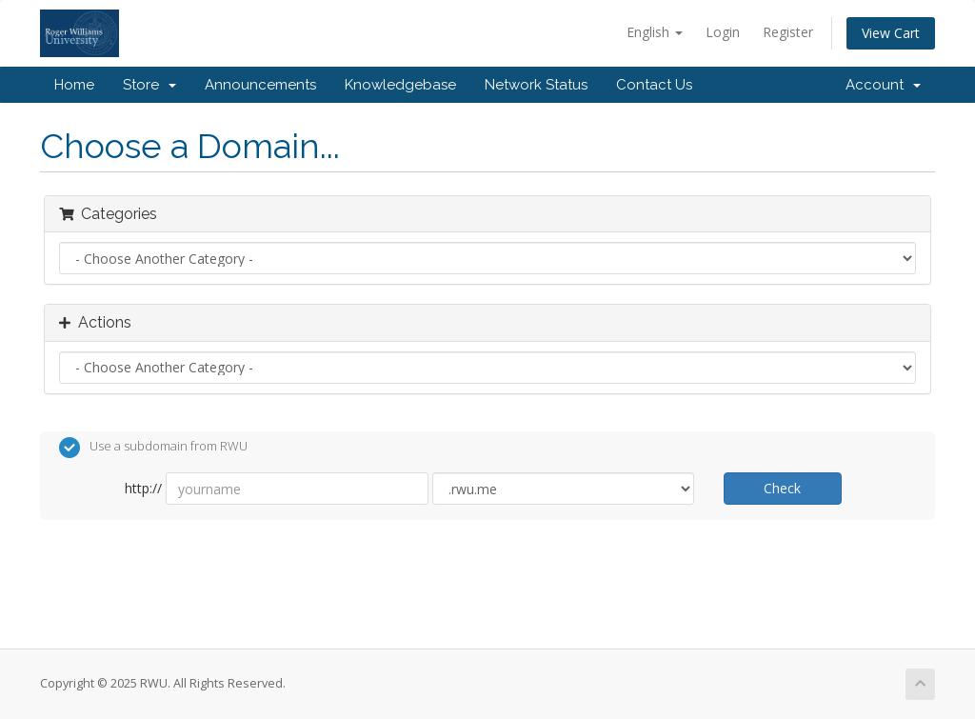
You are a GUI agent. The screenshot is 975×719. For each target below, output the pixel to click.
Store (149, 84)
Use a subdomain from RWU (153, 447)
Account (883, 84)
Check (782, 488)
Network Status (536, 84)
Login (723, 32)
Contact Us (654, 84)
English (655, 32)
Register (788, 32)
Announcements (260, 84)
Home (74, 84)
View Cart (891, 33)
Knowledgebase (400, 84)
